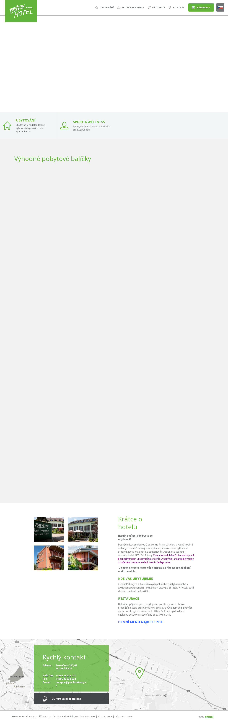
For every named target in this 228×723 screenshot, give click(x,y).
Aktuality (158, 7)
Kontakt (179, 7)
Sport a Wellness (133, 7)
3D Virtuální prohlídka (66, 698)
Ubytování (107, 7)
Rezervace (203, 7)
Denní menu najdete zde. (141, 622)
